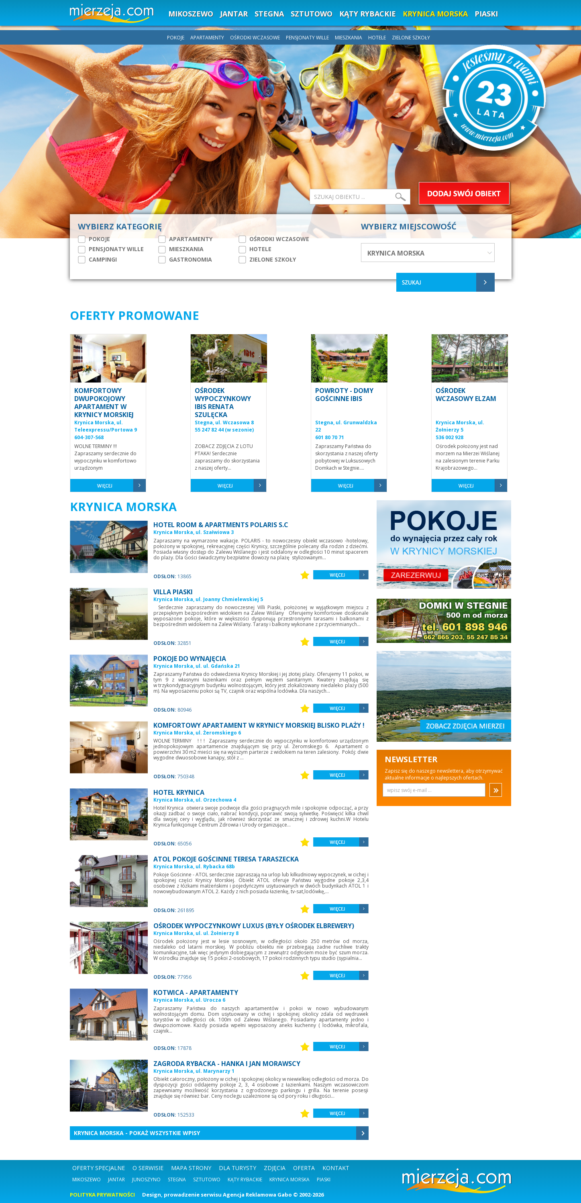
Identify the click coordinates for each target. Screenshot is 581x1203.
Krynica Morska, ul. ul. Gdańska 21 (196, 666)
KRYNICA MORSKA (435, 13)
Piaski (323, 1179)
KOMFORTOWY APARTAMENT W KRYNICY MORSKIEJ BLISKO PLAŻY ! (259, 725)
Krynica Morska (289, 1179)
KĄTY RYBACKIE (367, 13)
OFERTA (304, 1168)
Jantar (116, 1179)
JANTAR (234, 13)
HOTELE (377, 37)
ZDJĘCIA (274, 1168)
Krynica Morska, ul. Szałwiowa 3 (193, 532)
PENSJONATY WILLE (308, 37)
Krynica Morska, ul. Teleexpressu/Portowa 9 (105, 426)
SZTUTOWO (311, 13)
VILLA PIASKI (173, 591)
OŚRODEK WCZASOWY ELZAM (466, 394)
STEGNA (269, 13)
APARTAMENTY (207, 37)
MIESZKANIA (349, 37)
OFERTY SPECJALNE (98, 1168)
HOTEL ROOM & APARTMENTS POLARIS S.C (220, 524)
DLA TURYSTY (237, 1168)
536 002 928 (449, 437)
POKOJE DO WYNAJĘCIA (189, 658)
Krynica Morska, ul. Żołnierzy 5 (460, 426)
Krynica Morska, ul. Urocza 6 (189, 999)
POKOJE (176, 37)
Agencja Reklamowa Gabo (257, 1194)
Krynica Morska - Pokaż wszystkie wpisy (137, 1133)
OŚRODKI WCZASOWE (255, 37)
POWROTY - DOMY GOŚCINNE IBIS (344, 394)
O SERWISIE (148, 1168)
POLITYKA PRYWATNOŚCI (102, 1194)
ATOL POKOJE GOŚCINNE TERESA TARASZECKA (226, 859)
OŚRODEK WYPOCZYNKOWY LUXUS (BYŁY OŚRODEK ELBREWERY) (253, 925)
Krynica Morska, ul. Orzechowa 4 (194, 799)
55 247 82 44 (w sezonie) (224, 429)
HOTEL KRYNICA (178, 792)
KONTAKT (335, 1168)
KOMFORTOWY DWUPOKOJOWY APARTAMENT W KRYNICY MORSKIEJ (104, 402)
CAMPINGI (97, 260)
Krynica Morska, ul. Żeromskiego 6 (197, 732)
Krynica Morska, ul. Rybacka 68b (194, 866)
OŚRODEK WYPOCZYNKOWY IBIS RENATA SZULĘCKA (223, 402)
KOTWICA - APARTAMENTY (195, 992)
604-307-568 (89, 437)
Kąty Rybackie (245, 1179)
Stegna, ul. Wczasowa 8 (224, 422)
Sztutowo (206, 1179)
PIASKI (486, 13)
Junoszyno (146, 1179)
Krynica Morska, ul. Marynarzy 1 (193, 1071)
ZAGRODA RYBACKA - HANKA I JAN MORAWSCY (226, 1063)
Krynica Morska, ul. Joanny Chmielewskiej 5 (208, 599)
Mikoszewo (86, 1179)
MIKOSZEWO (190, 13)
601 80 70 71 (329, 437)
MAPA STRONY (191, 1168)
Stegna (177, 1179)
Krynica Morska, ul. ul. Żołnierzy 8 (196, 933)
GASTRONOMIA (185, 260)
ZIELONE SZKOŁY (411, 37)
